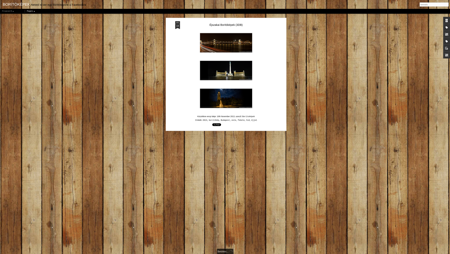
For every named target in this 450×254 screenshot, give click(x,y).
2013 (205, 116)
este (234, 116)
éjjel (254, 116)
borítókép (214, 116)
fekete (241, 116)
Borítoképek (248, 113)
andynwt (227, 252)
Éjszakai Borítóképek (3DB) (226, 20)
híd (248, 116)
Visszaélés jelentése (255, 252)
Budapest (225, 116)
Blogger (242, 252)
